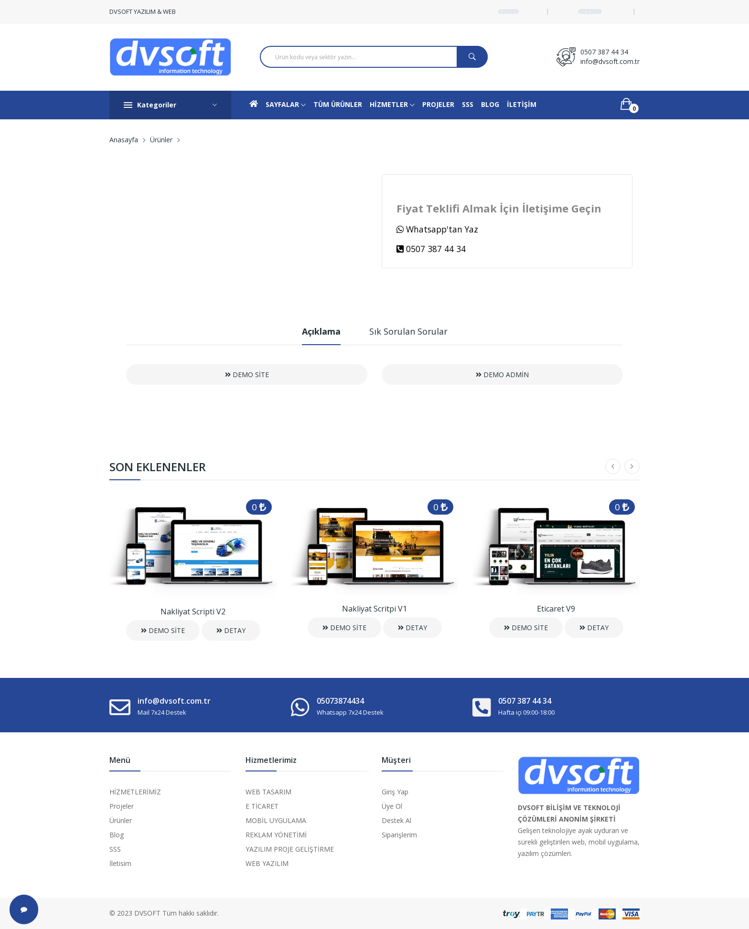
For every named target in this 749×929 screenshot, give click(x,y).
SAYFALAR (286, 105)
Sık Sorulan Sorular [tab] (408, 331)
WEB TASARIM (268, 791)
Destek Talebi (508, 11)
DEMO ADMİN (502, 374)
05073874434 (340, 701)
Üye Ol (392, 806)
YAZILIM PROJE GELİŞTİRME (290, 849)
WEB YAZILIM (267, 863)
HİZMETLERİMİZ (135, 791)
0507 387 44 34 (604, 51)
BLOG (490, 104)
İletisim (120, 863)
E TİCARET (262, 806)
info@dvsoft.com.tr (610, 61)
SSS (467, 104)
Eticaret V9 (556, 608)
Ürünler (161, 139)
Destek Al (396, 820)
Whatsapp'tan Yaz (437, 229)
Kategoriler (170, 105)
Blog (116, 834)
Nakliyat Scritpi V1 (374, 608)
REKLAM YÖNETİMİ (276, 834)
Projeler (121, 806)
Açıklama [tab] (321, 331)
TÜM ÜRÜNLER (337, 104)
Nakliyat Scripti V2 (192, 611)
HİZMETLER (392, 105)
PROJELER (438, 104)
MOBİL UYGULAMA (276, 820)
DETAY (231, 630)
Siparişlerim (399, 834)
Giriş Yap (395, 791)
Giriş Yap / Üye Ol (590, 11)
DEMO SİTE (247, 374)
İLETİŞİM (521, 104)
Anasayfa (123, 139)
